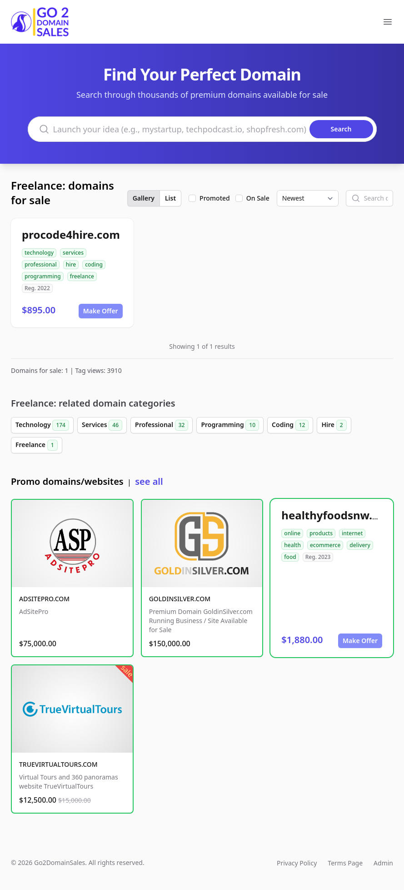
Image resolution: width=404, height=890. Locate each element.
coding (94, 264)
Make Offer (100, 311)
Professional (161, 425)
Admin (383, 863)
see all (149, 481)
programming (43, 276)
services (73, 252)
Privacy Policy (297, 863)
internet (352, 533)
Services (102, 425)
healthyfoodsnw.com (338, 515)
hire (71, 264)
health (292, 545)
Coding (290, 425)
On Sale (257, 198)
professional (41, 264)
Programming (230, 425)
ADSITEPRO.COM (44, 598)
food (290, 557)
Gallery (144, 198)
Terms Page (345, 863)
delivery (359, 545)
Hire (333, 425)
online (292, 533)
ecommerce (325, 545)
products (321, 533)
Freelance (36, 445)
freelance (82, 276)
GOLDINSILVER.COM (179, 598)
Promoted (215, 198)
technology (39, 252)
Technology (42, 425)
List (170, 198)
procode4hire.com (71, 234)
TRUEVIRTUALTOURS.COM (58, 764)
